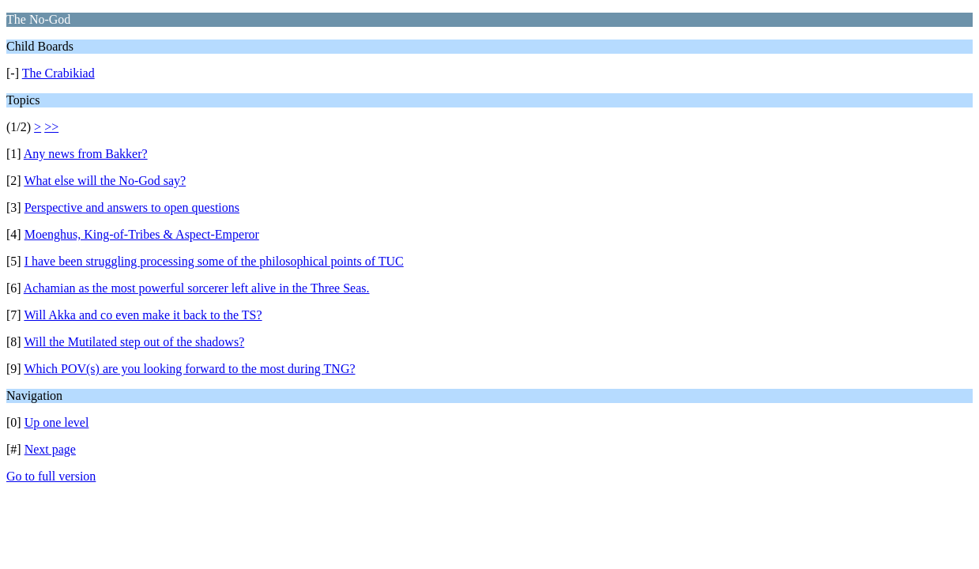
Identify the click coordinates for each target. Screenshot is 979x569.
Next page (50, 449)
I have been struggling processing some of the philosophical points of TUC (214, 261)
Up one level (56, 422)
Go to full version (51, 476)
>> (51, 127)
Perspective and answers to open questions (131, 207)
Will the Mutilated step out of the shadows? (134, 342)
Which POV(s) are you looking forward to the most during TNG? (189, 368)
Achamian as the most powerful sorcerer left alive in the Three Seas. (197, 288)
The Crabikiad (58, 73)
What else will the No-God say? (105, 180)
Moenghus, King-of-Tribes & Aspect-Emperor (141, 234)
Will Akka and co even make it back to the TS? (143, 315)
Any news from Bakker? (86, 153)
